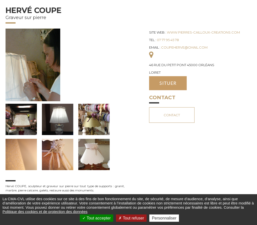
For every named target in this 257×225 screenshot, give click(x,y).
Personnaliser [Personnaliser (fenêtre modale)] (164, 218)
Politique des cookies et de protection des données (45, 211)
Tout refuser (131, 218)
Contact (172, 115)
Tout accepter (96, 218)
